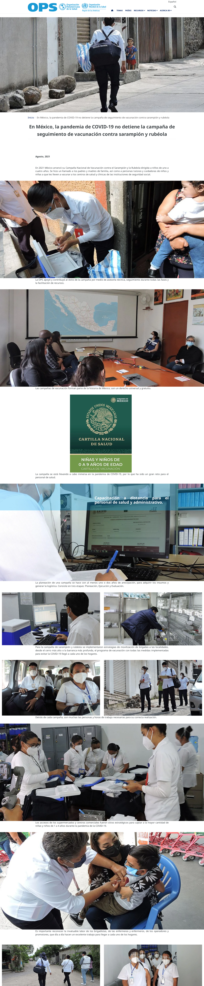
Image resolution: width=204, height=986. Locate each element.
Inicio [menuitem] (112, 11)
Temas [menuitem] (120, 10)
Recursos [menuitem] (138, 10)
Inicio (31, 117)
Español (172, 1)
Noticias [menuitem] (151, 10)
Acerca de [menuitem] (165, 10)
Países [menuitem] (128, 10)
